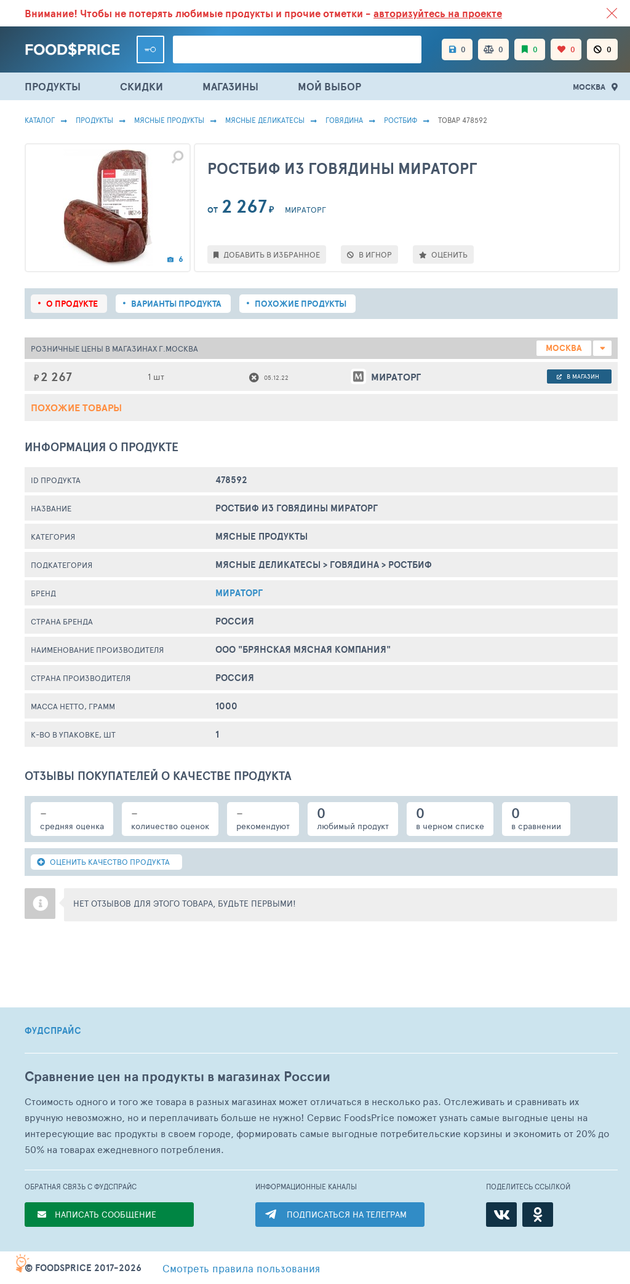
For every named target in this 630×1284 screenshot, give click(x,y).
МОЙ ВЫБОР (329, 86)
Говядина (344, 120)
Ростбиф (400, 120)
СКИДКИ (141, 86)
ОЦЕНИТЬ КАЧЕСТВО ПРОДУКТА (103, 861)
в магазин (578, 376)
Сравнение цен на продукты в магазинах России (177, 1076)
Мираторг (239, 593)
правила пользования (241, 1268)
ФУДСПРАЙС (53, 1031)
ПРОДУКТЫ (53, 86)
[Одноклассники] (537, 1214)
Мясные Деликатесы (265, 120)
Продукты (94, 120)
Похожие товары (76, 407)
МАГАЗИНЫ (230, 86)
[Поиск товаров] (297, 49)
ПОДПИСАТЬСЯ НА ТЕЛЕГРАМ (347, 1214)
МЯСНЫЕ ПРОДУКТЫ (169, 120)
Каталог (40, 120)
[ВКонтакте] (501, 1214)
